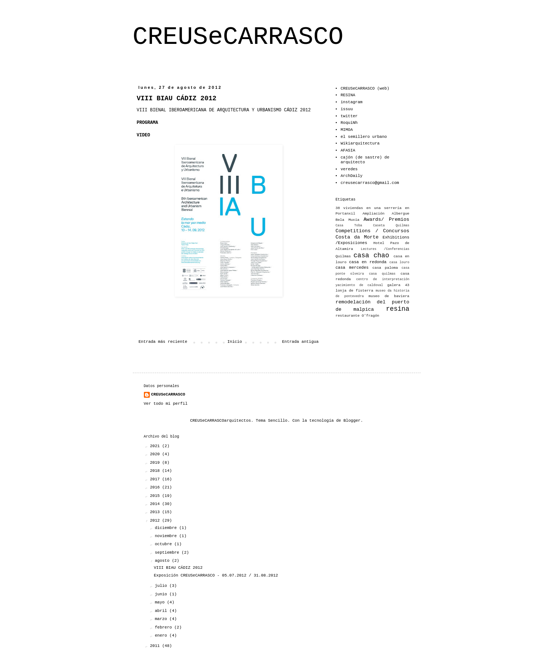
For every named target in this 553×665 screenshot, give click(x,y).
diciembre (167, 528)
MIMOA (347, 130)
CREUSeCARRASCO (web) (365, 88)
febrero (164, 627)
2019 (156, 462)
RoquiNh (349, 123)
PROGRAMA (147, 122)
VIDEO (143, 135)
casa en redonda (367, 262)
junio (162, 594)
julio (162, 586)
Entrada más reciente (163, 342)
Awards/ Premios (386, 219)
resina (397, 309)
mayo (161, 602)
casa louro (399, 262)
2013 (156, 512)
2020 (156, 454)
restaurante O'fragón (358, 316)
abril (162, 611)
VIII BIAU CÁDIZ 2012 (178, 567)
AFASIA (348, 150)
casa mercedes (352, 267)
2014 (156, 504)
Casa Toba (349, 225)
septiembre (168, 552)
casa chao (371, 255)
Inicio (234, 342)
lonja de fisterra (354, 291)
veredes (349, 169)
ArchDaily (351, 176)
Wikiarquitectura (360, 143)
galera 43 (398, 285)
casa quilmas (382, 274)
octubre (164, 544)
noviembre (167, 536)
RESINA (348, 95)
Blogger (351, 420)
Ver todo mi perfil (166, 403)
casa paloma (385, 268)
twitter (349, 116)
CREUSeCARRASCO (238, 37)
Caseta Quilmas (391, 225)
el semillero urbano (364, 137)
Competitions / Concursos (372, 231)
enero (162, 635)
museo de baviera (389, 296)
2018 (156, 471)
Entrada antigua (300, 342)
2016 (156, 487)
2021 (156, 446)
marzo (162, 619)
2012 (156, 520)
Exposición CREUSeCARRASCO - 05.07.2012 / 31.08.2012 (216, 575)
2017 (156, 479)
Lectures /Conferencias (385, 249)
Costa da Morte (357, 237)
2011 (156, 646)
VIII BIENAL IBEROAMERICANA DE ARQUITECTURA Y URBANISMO (209, 110)
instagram (351, 102)
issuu (347, 109)
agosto (163, 560)
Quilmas (343, 256)
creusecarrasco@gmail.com (370, 183)
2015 (156, 496)
